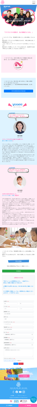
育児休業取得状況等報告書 (21, 84)
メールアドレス (9, 321)
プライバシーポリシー (9, 358)
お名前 (6, 301)
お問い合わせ (6, 347)
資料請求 (12, 376)
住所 (6, 316)
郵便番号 (7, 311)
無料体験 (24, 376)
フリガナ (7, 306)
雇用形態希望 (7, 342)
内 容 (6, 332)
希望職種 (7, 337)
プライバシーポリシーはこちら (9, 360)
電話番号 (8, 327)
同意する (19, 360)
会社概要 (12, 395)
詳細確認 (18, 271)
